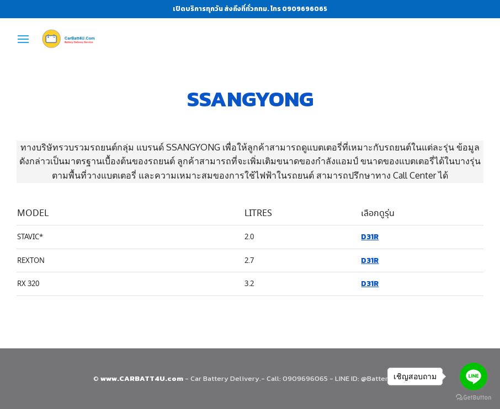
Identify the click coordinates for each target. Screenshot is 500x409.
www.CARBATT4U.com (142, 378)
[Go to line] (473, 376)
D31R (370, 236)
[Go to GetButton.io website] (473, 397)
